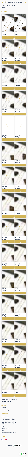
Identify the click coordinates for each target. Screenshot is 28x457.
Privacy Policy (5, 410)
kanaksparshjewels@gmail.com (8, 432)
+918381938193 (5, 428)
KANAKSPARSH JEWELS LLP (16, 2)
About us (3, 407)
